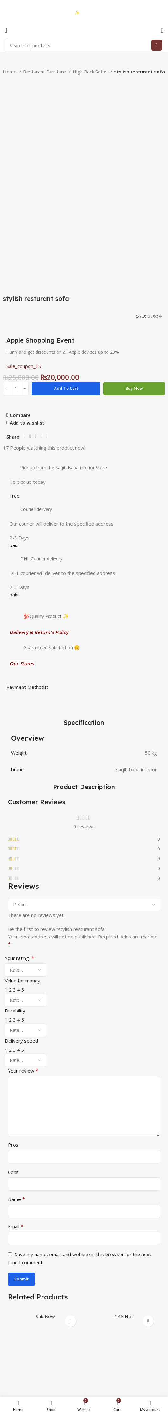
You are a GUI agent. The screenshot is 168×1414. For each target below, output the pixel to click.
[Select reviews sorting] (84, 770)
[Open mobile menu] (6, 30)
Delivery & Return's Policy (39, 498)
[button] (45, 1303)
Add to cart (66, 254)
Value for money (22, 846)
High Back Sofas (91, 71)
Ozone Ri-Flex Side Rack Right (45, 1269)
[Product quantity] (16, 254)
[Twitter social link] (30, 302)
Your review (23, 936)
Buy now (134, 254)
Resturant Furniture (45, 71)
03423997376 (28, 13)
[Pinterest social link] (35, 302)
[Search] (84, 45)
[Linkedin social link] (41, 302)
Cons (13, 1038)
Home (10, 71)
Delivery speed (21, 906)
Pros (13, 1010)
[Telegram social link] (46, 302)
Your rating (19, 823)
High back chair (122, 1269)
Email (15, 1092)
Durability (15, 876)
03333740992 (28, 8)
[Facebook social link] (25, 302)
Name (16, 1065)
